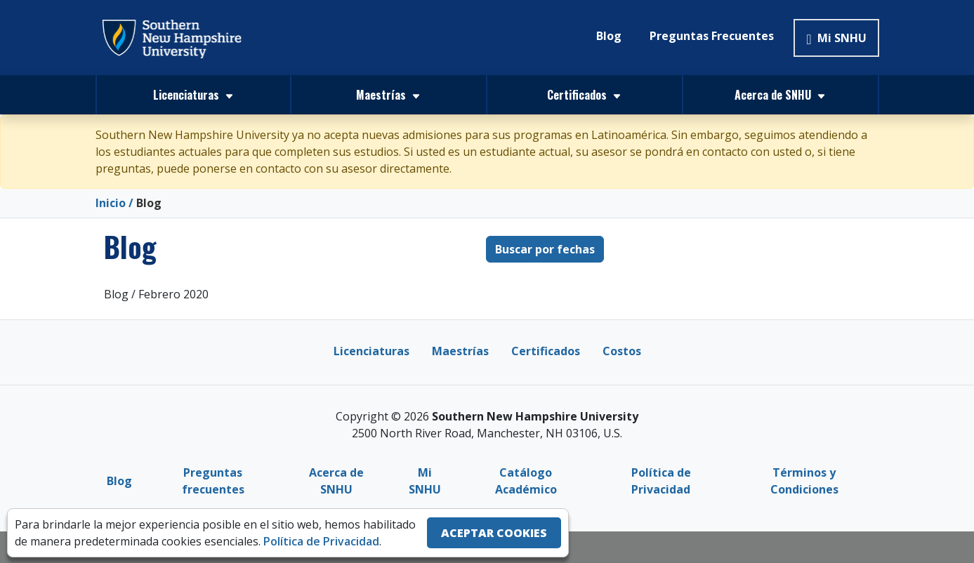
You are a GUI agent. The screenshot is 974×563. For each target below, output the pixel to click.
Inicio (111, 203)
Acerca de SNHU (336, 480)
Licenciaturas (371, 350)
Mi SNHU (836, 37)
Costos (622, 350)
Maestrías (460, 350)
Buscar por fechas (545, 248)
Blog (608, 36)
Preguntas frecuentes (213, 480)
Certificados (545, 350)
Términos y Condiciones (804, 480)
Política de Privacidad (661, 480)
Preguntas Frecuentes (712, 36)
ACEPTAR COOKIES (494, 533)
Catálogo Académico (526, 480)
